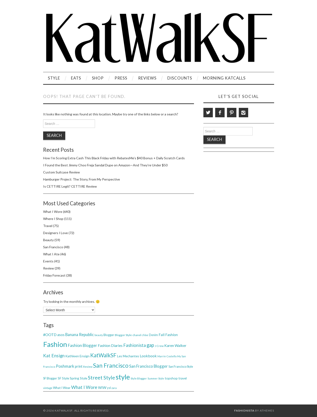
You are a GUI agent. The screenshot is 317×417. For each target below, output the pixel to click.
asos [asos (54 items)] (61, 335)
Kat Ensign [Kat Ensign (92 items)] (54, 355)
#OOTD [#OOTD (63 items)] (50, 334)
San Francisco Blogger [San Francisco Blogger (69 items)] (148, 366)
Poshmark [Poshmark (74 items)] (65, 366)
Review (48, 268)
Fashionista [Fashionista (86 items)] (134, 345)
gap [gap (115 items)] (150, 345)
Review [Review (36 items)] (87, 366)
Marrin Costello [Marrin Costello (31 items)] (167, 356)
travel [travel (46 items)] (182, 378)
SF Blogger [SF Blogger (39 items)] (50, 378)
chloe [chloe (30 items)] (145, 335)
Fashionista (244, 410)
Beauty (48, 240)
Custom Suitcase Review (61, 172)
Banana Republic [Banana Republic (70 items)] (79, 334)
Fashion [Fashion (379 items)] (55, 344)
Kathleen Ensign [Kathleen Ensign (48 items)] (77, 356)
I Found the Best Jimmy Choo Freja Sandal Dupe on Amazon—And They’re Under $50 (105, 165)
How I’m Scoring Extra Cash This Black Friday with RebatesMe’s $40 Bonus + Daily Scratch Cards (114, 158)
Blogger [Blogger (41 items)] (108, 335)
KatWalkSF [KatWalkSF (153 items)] (103, 355)
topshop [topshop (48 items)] (171, 378)
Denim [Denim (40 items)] (153, 335)
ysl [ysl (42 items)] (109, 388)
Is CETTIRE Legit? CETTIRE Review (70, 186)
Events (48, 261)
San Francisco (53, 247)
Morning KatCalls (224, 78)
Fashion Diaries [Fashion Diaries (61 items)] (110, 345)
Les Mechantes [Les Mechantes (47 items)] (128, 356)
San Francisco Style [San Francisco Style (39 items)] (181, 366)
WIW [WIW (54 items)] (102, 387)
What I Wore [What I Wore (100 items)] (84, 387)
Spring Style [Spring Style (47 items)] (78, 378)
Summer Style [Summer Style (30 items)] (156, 378)
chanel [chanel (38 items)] (136, 335)
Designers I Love (55, 233)
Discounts (179, 78)
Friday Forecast (54, 275)
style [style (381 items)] (123, 377)
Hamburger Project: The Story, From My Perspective (81, 179)
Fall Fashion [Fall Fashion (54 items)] (168, 335)
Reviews (147, 78)
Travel (47, 226)
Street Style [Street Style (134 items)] (101, 378)
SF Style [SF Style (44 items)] (63, 378)
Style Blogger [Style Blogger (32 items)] (139, 378)
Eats (76, 78)
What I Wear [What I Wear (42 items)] (61, 388)
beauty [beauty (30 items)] (99, 335)
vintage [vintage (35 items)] (47, 388)
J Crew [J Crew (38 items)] (159, 346)
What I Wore (52, 212)
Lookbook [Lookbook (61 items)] (148, 356)
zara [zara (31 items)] (114, 387)
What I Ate (51, 254)
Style (54, 78)
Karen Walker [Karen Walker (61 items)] (175, 345)
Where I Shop (53, 219)
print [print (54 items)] (78, 366)
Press (121, 78)
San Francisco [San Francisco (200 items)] (110, 365)
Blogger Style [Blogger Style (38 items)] (123, 335)
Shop (98, 78)
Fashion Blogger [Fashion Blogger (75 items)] (82, 345)
